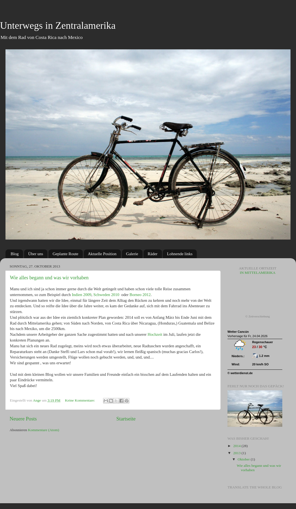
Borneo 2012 (140, 294)
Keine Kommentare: (80, 400)
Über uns (35, 254)
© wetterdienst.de (240, 373)
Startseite (125, 419)
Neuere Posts (23, 419)
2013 (237, 453)
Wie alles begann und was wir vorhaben (49, 277)
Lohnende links (179, 254)
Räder (153, 254)
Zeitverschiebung (259, 316)
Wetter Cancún (238, 331)
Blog (15, 254)
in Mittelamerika (258, 270)
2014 (237, 446)
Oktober (244, 459)
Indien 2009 (81, 294)
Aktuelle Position (102, 254)
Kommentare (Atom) (43, 430)
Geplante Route (65, 254)
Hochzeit (154, 334)
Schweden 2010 (106, 294)
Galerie (132, 254)
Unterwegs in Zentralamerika (58, 25)
